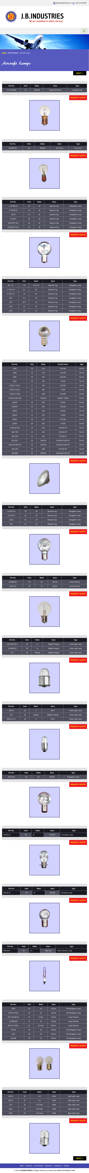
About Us (29, 1166)
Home (4, 53)
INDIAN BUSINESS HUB (66, 1170)
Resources (48, 1166)
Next (78, 73)
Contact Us (58, 1166)
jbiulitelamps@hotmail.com (63, 3)
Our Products (39, 1166)
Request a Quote (78, 98)
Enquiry (66, 1166)
